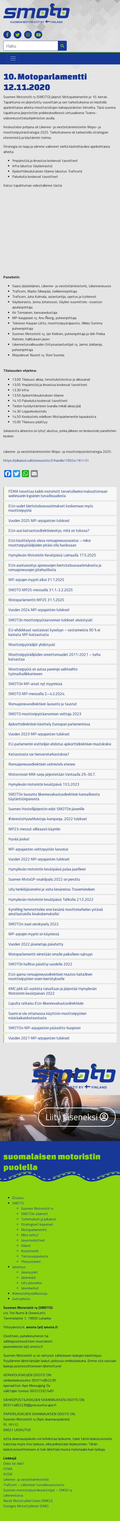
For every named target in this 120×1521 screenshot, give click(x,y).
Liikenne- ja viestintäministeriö (26, 1479)
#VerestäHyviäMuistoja (29, 1293)
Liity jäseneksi (77, 1117)
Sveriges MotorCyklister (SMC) (25, 1506)
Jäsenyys (19, 1266)
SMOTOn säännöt (34, 1213)
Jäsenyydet (29, 1272)
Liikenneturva (13, 1495)
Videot (26, 1245)
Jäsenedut (28, 1277)
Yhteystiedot (31, 1261)
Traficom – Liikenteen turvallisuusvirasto (33, 1484)
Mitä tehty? (30, 1235)
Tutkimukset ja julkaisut (38, 1219)
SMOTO (18, 1203)
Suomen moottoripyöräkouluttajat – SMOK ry (37, 1490)
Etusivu (17, 1197)
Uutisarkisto (21, 1298)
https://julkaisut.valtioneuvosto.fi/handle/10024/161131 (46, 460)
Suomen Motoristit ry (37, 1208)
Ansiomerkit (30, 1251)
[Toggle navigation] (13, 58)
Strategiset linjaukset (37, 1224)
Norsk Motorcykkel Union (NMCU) (28, 1500)
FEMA (7, 1468)
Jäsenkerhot (30, 1288)
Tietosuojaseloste (34, 1256)
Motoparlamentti (34, 1229)
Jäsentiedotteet (33, 1240)
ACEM (7, 1474)
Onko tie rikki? (13, 1463)
